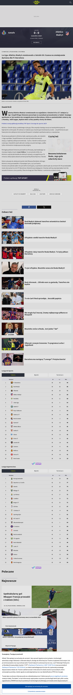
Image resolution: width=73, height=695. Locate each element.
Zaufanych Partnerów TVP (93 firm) (13, 667)
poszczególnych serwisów (59, 676)
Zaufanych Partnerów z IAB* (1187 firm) (42, 665)
